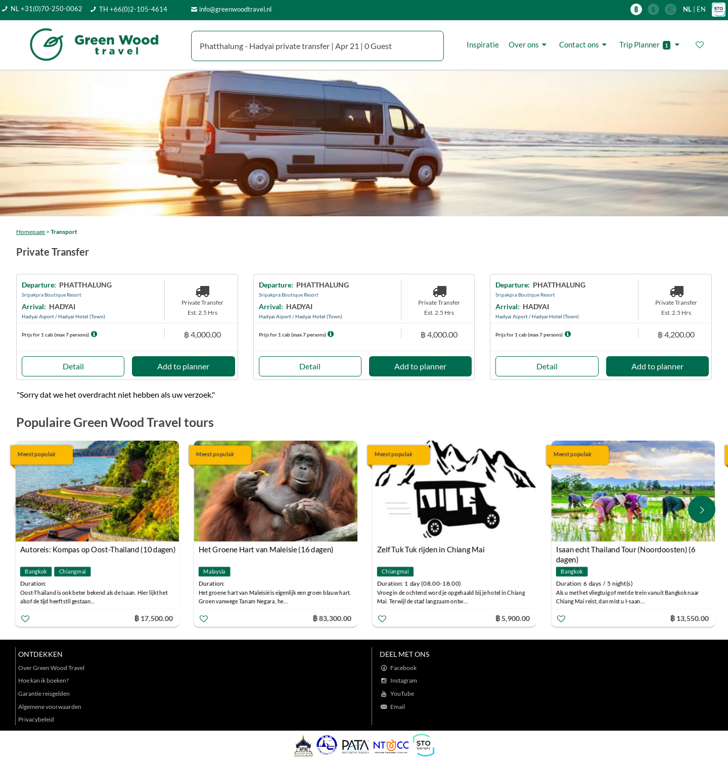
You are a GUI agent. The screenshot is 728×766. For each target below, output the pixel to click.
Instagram (403, 680)
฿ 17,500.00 (155, 618)
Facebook (403, 668)
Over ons (529, 44)
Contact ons (584, 44)
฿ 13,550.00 (691, 618)
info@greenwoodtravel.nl (235, 9)
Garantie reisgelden (44, 693)
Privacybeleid (36, 719)
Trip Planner (650, 45)
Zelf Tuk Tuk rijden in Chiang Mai (433, 549)
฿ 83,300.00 (334, 618)
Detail (73, 366)
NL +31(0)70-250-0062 (46, 9)
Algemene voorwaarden (49, 706)
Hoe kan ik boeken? (43, 680)
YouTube (402, 693)
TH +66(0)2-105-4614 (133, 9)
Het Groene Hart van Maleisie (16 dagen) (268, 549)
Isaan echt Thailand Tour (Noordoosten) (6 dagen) (627, 550)
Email (397, 706)
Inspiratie (483, 44)
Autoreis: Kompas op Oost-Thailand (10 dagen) (100, 549)
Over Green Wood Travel (51, 668)
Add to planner (183, 366)
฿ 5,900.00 (514, 618)
